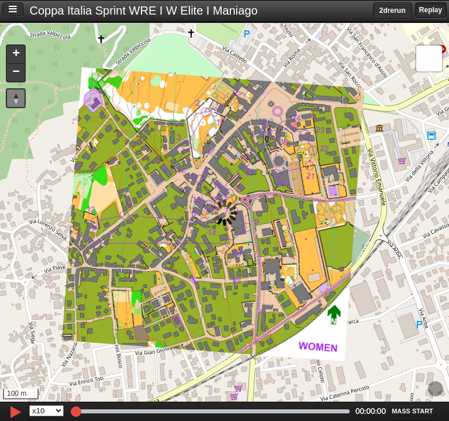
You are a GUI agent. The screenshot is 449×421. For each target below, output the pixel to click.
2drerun (392, 10)
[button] (16, 55)
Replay (430, 10)
